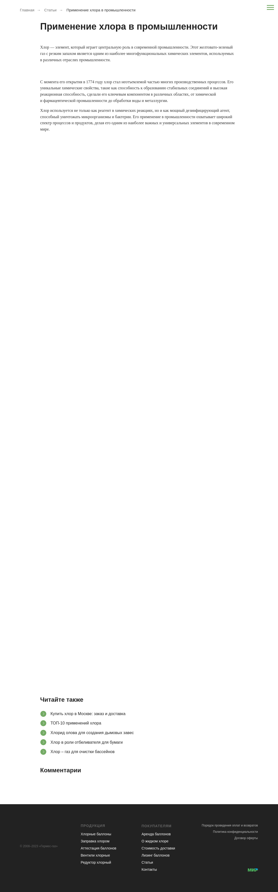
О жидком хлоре (155, 841)
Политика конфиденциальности (235, 832)
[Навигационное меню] (270, 7)
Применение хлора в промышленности (100, 10)
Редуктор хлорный (96, 862)
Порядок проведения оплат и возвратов (230, 825)
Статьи (50, 10)
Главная (27, 10)
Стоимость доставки (158, 848)
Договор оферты (246, 838)
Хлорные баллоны (96, 834)
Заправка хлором (95, 841)
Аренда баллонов (156, 834)
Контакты (149, 869)
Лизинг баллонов (156, 855)
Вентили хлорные (95, 855)
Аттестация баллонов (99, 848)
